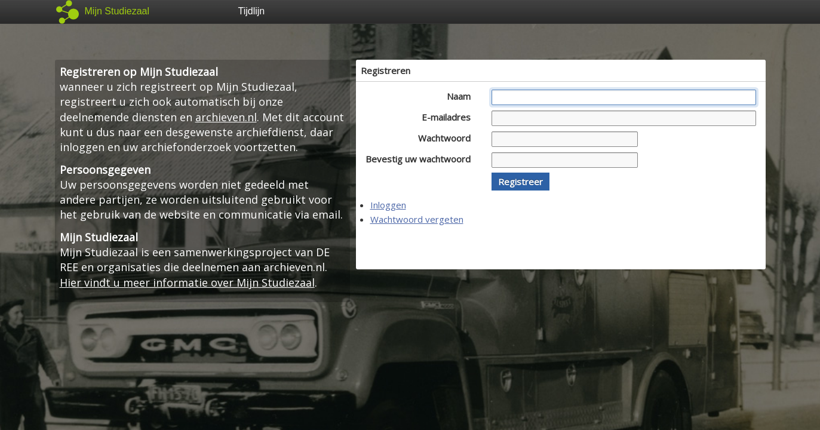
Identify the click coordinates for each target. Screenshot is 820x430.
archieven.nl (226, 117)
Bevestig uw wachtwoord (421, 159)
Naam (462, 96)
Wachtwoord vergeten (416, 219)
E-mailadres (449, 117)
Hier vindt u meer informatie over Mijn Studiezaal (187, 282)
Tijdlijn (251, 11)
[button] (520, 182)
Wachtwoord (447, 138)
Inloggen (388, 205)
